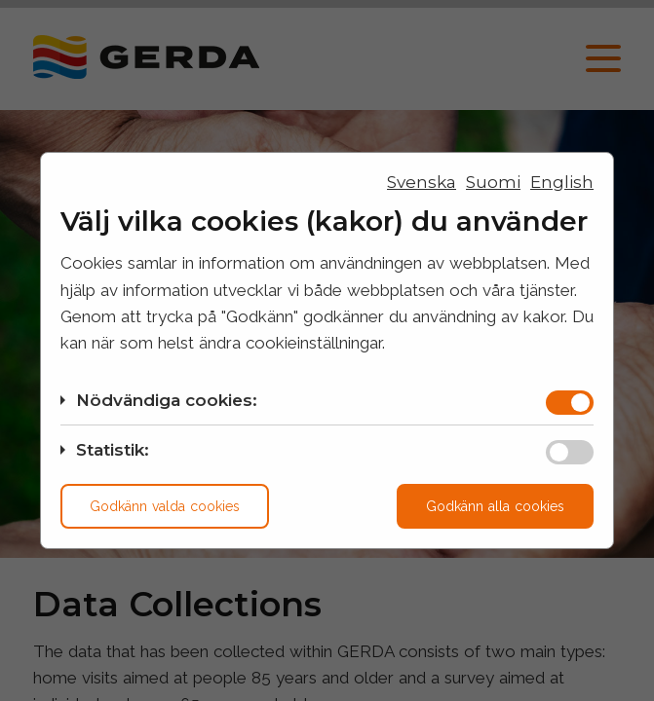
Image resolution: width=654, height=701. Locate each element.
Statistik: (112, 450)
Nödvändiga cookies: (166, 400)
